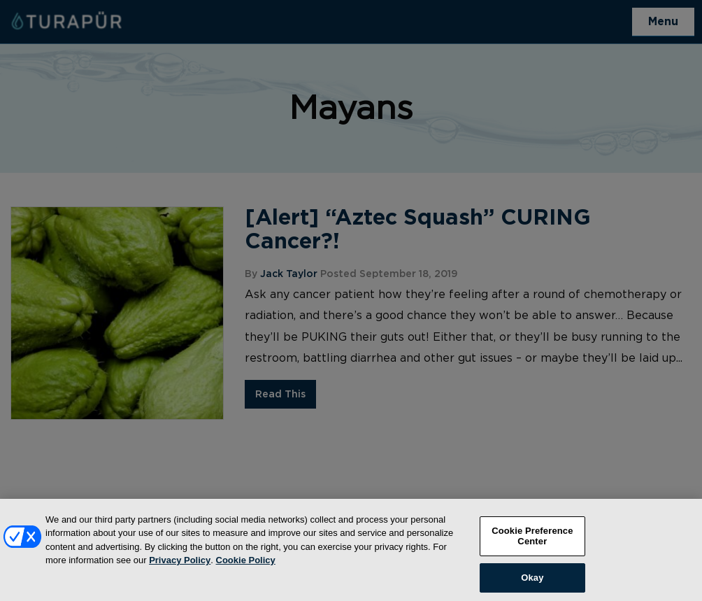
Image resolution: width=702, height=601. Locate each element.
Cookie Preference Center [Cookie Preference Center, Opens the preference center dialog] (532, 543)
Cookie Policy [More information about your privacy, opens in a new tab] (245, 568)
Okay (532, 585)
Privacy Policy (179, 568)
